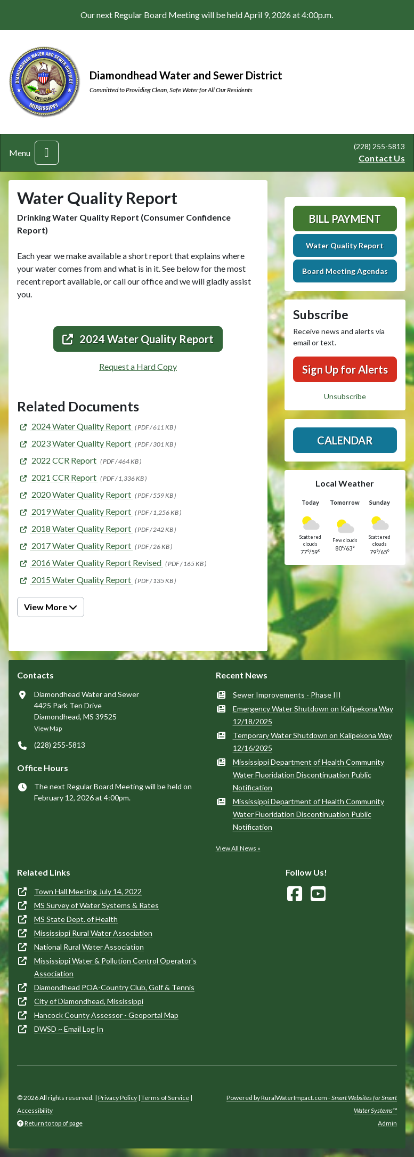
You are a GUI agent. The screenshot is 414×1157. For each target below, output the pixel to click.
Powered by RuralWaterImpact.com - (311, 1104)
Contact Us (382, 158)
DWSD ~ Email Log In (68, 1028)
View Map (48, 728)
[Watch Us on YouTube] (318, 894)
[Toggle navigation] (47, 153)
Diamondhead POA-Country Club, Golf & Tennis (114, 987)
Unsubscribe (345, 396)
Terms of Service (165, 1098)
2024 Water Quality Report (138, 339)
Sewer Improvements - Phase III (287, 694)
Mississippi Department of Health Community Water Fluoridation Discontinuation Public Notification (308, 774)
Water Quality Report (345, 245)
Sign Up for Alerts (345, 369)
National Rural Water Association (89, 946)
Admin (387, 1123)
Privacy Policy (117, 1098)
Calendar (345, 440)
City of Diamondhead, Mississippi (88, 1001)
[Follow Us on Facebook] (294, 894)
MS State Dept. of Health (76, 919)
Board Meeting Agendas (345, 271)
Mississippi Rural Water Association (93, 932)
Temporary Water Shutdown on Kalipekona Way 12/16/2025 (312, 742)
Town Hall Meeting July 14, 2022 (88, 891)
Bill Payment (345, 218)
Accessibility (35, 1110)
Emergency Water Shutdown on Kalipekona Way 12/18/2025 (313, 715)
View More (50, 607)
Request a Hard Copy (138, 366)
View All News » (238, 848)
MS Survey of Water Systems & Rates (96, 905)
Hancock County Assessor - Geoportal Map (106, 1015)
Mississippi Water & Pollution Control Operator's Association (115, 967)
